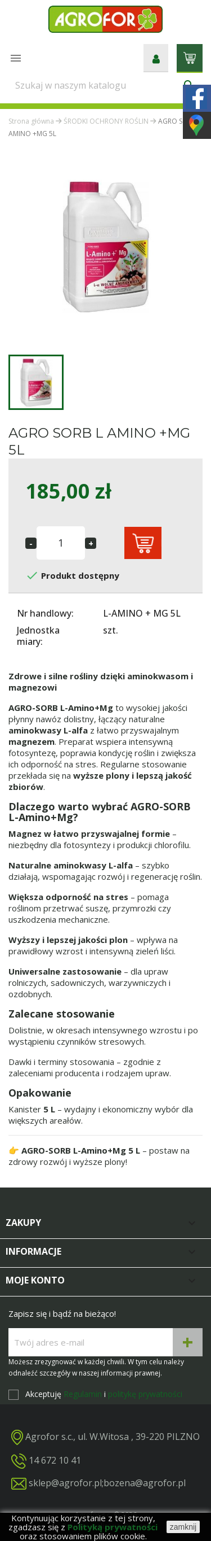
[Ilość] (61, 543)
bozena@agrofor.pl (145, 1483)
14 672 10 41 (55, 1460)
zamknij (183, 1526)
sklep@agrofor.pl (65, 1483)
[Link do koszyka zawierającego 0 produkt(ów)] (190, 57)
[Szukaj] (105, 85)
